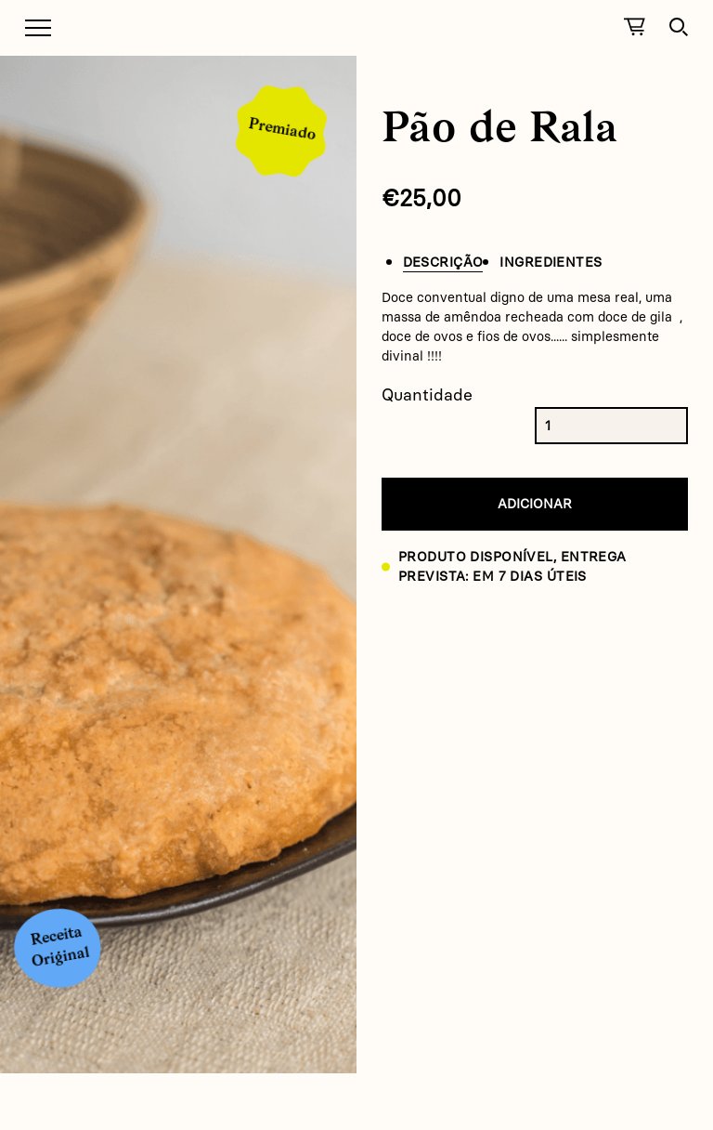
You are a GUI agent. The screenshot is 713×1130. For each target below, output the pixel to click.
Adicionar (535, 503)
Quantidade (427, 395)
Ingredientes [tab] (550, 262)
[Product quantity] (561, 425)
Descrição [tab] (443, 262)
